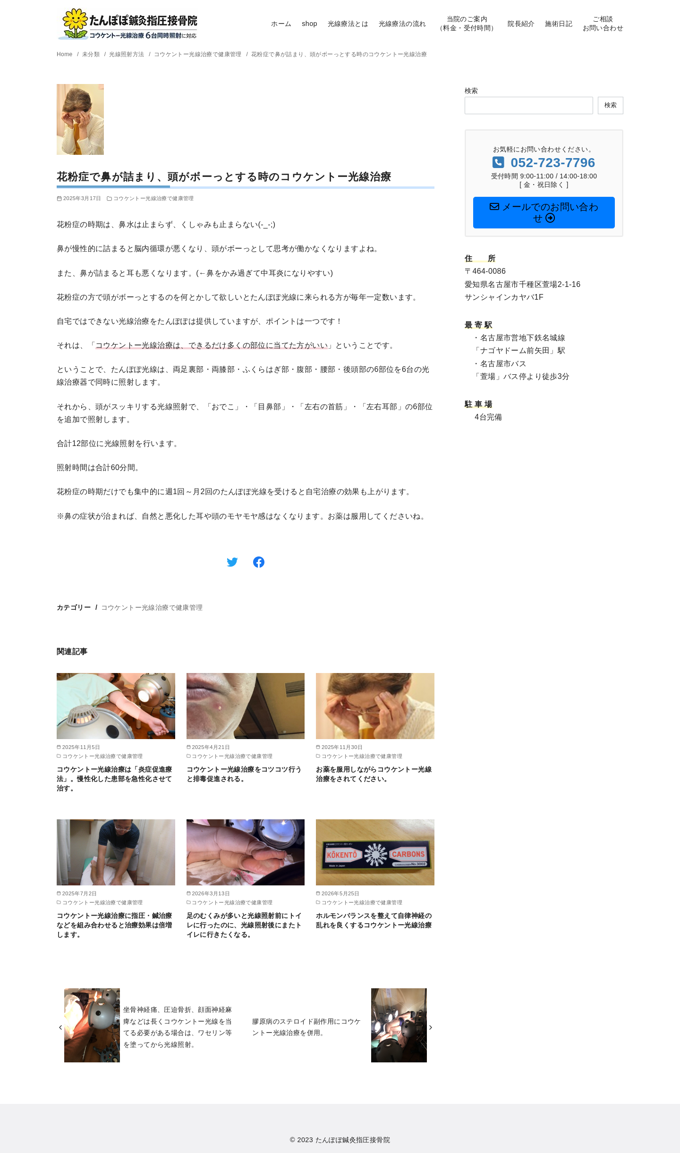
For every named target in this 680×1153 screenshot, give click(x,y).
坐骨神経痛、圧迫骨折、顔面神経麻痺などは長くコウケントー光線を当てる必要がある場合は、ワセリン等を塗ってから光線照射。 (177, 1027)
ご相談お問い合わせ (603, 23)
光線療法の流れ (402, 23)
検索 (471, 90)
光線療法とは (348, 23)
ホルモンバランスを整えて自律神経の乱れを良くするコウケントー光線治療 (374, 920)
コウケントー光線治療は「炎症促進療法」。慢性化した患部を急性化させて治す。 (114, 779)
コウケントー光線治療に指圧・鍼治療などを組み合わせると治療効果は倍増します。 (114, 925)
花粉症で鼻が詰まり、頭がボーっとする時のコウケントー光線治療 (339, 54)
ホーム (281, 23)
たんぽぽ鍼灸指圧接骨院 (352, 1140)
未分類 (92, 54)
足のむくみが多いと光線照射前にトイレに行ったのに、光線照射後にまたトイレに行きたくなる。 (244, 925)
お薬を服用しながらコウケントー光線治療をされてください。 (374, 774)
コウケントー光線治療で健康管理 (199, 54)
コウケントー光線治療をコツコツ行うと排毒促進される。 (244, 774)
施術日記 (558, 23)
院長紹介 (521, 23)
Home (65, 54)
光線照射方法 (127, 54)
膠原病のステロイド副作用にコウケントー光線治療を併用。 (306, 1027)
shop (309, 23)
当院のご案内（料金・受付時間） (467, 23)
